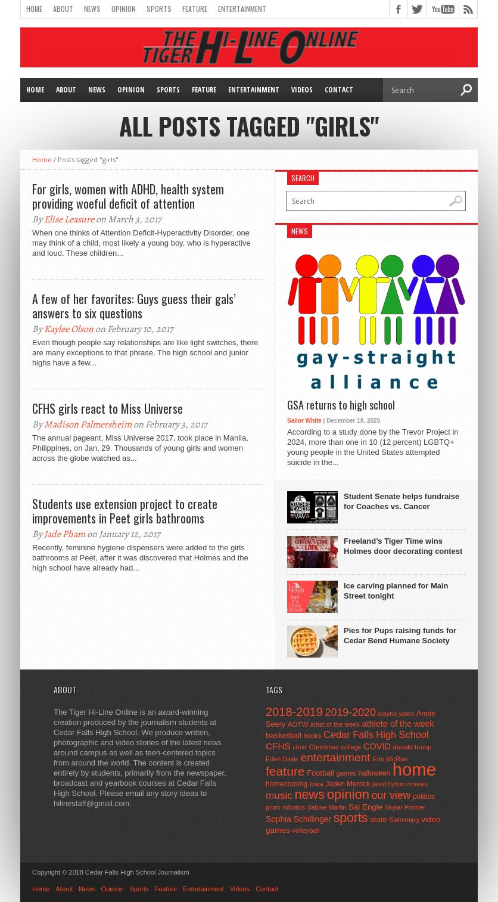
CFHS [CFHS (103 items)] (278, 746)
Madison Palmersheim (88, 424)
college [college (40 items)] (351, 747)
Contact (339, 90)
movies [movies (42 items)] (417, 784)
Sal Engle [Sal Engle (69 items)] (365, 806)
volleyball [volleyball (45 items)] (306, 830)
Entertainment (242, 9)
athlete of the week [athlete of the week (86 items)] (398, 724)
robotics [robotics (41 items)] (293, 807)
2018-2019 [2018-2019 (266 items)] (294, 711)
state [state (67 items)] (378, 819)
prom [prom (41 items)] (273, 807)
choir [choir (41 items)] (299, 747)
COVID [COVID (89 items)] (377, 746)
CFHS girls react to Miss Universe (107, 408)
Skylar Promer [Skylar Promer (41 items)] (405, 807)
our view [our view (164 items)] (391, 795)
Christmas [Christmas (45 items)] (324, 747)
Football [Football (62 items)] (320, 772)
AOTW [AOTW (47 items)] (298, 724)
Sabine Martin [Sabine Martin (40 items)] (326, 807)
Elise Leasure (69, 219)
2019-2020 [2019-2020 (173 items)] (350, 712)
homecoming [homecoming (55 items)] (286, 784)
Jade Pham (64, 534)
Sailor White (304, 420)
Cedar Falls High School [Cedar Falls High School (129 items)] (376, 734)
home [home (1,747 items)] (414, 769)
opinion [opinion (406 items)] (348, 794)
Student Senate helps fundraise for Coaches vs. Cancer (401, 501)
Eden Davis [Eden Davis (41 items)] (282, 758)
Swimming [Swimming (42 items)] (404, 819)
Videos (302, 90)
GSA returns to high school (341, 405)
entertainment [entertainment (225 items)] (336, 757)
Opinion (123, 9)
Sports (159, 9)
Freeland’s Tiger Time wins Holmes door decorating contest (403, 546)
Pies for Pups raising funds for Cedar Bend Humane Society (400, 635)
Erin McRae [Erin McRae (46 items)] (389, 758)
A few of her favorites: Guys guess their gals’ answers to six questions (134, 306)
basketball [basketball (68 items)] (283, 735)
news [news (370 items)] (310, 794)
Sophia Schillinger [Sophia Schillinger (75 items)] (298, 819)
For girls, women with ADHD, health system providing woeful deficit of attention (128, 196)
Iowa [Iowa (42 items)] (316, 784)
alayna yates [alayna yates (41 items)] (396, 713)
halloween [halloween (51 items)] (375, 773)
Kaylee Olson (69, 329)
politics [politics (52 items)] (423, 796)
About (63, 9)
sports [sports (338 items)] (351, 817)
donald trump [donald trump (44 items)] (412, 747)
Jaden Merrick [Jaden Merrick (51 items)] (347, 784)
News (92, 9)
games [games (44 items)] (346, 773)
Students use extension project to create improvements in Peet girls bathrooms (124, 511)
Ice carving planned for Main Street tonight (396, 590)
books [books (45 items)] (313, 735)
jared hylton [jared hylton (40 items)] (388, 784)
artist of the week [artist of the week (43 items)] (335, 724)
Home (34, 9)
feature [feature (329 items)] (285, 771)
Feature (194, 9)
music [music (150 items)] (279, 795)
